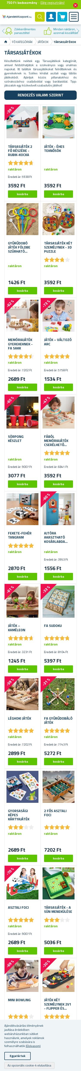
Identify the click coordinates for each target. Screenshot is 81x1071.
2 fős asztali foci (55, 813)
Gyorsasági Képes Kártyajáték (18, 815)
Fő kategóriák (22, 42)
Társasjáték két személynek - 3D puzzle (58, 247)
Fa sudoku (53, 626)
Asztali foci (18, 907)
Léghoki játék (19, 718)
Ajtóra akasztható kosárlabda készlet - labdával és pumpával (54, 537)
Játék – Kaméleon (16, 628)
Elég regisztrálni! (52, 2)
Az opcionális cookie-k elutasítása (29, 1065)
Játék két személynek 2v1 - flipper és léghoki (57, 1004)
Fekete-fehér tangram (20, 535)
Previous (3, 31)
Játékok (43, 42)
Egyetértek (17, 1055)
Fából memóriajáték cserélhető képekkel (56, 441)
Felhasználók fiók (51, 20)
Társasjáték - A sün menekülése (58, 909)
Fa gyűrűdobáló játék (58, 720)
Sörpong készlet (16, 439)
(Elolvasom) (33, 1046)
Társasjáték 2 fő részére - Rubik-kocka (20, 151)
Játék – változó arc (58, 342)
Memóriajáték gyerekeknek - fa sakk (20, 344)
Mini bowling (19, 1000)
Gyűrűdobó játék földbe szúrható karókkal (19, 247)
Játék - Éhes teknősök (54, 149)
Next (78, 31)
